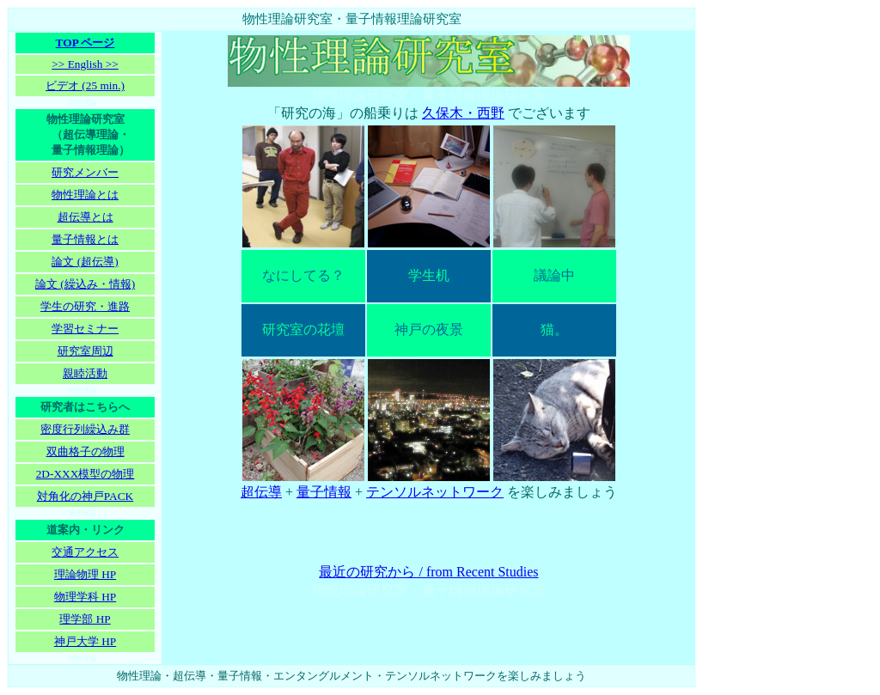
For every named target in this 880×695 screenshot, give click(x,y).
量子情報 (323, 492)
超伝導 (261, 492)
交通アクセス (85, 552)
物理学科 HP (85, 596)
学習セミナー (85, 328)
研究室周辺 (85, 350)
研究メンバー (85, 172)
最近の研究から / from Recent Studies (428, 571)
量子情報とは (85, 239)
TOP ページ (85, 42)
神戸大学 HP (85, 641)
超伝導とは (85, 216)
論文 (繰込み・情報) (85, 283)
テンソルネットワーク (435, 492)
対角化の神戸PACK (85, 496)
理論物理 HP (85, 574)
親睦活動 (85, 373)
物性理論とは (85, 194)
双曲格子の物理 (85, 451)
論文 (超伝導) (85, 261)
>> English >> (85, 64)
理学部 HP (84, 619)
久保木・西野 (463, 113)
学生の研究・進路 (85, 306)
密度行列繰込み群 (85, 429)
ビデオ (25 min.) (85, 85)
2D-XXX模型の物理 (85, 473)
